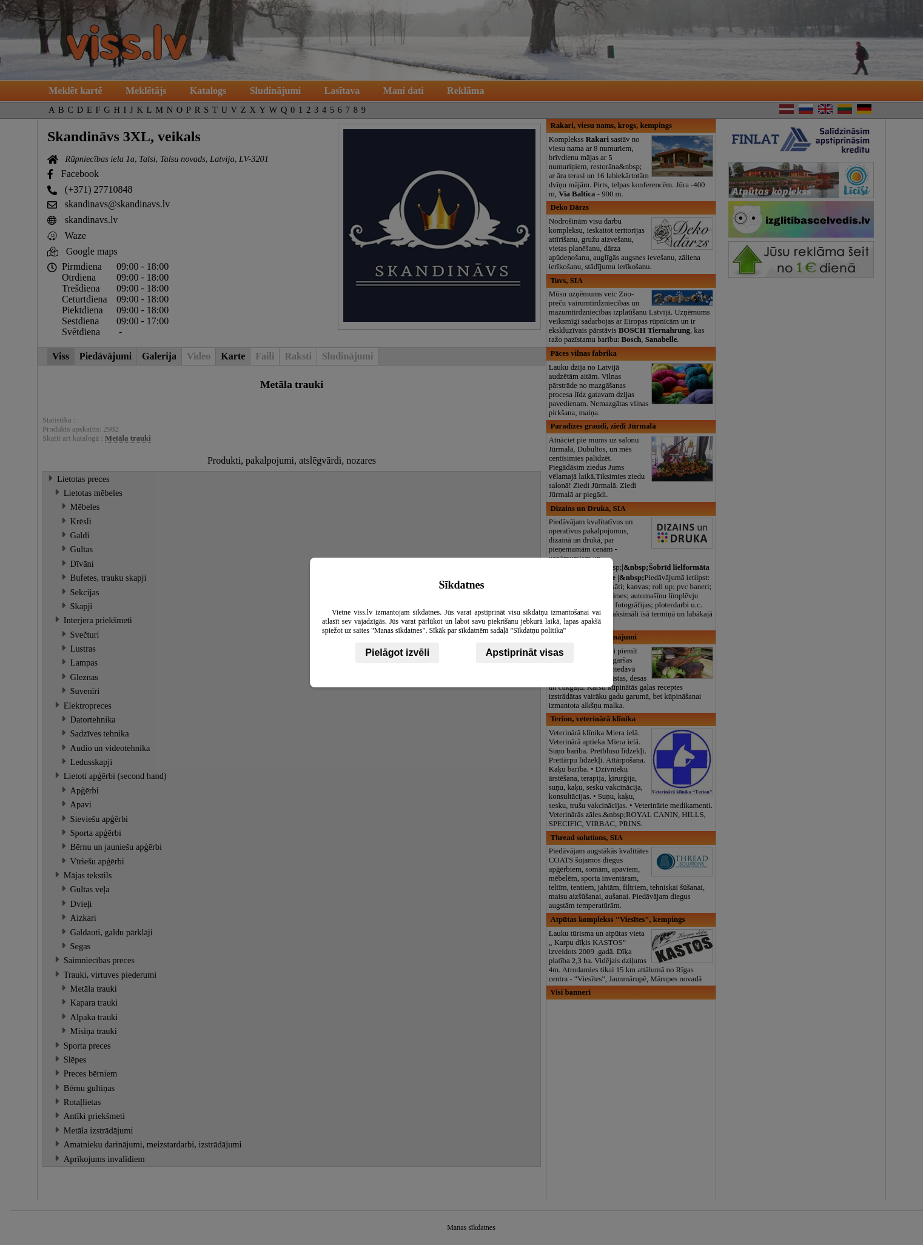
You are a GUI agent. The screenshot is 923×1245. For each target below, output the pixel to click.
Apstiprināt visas (525, 652)
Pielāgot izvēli (397, 652)
